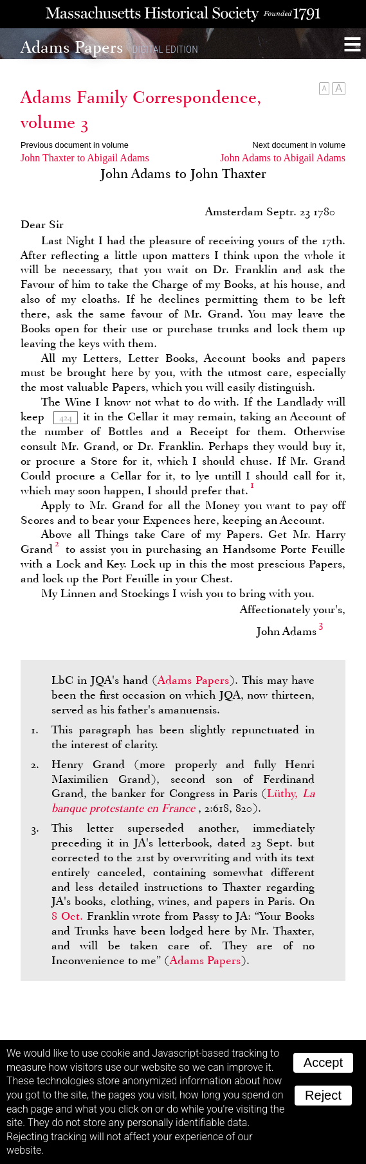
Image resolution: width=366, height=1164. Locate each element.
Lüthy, (183, 800)
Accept (323, 1062)
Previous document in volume (75, 145)
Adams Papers (193, 680)
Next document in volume (299, 145)
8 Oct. (67, 916)
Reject (323, 1095)
